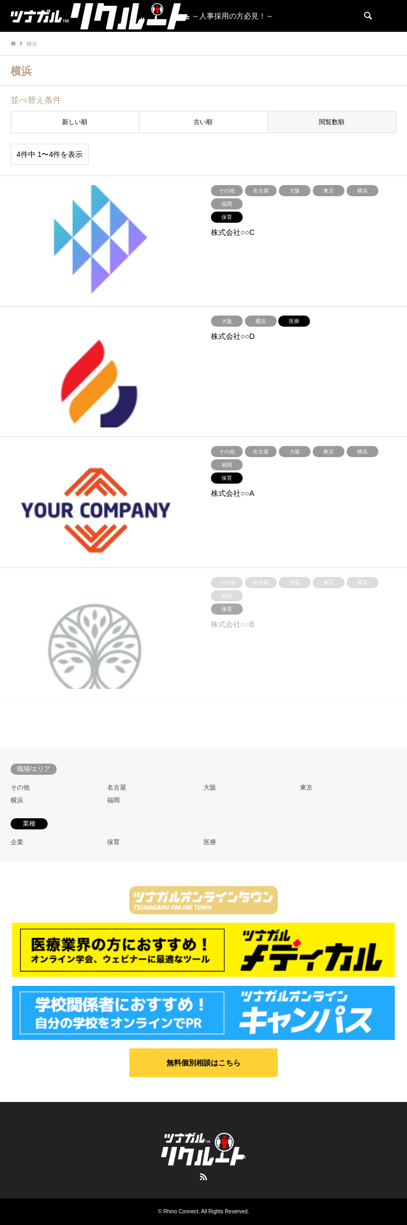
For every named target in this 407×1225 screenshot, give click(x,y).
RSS (203, 1176)
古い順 (203, 122)
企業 (17, 842)
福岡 (113, 800)
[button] (203, 1062)
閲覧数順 (331, 122)
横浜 (17, 800)
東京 (306, 787)
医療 (210, 842)
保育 (113, 842)
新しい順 (74, 122)
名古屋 (116, 787)
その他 (20, 787)
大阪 (210, 787)
